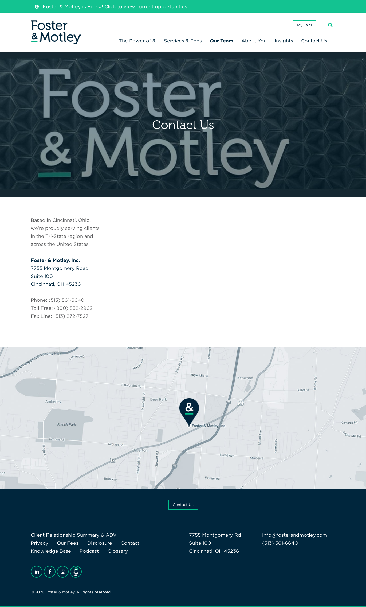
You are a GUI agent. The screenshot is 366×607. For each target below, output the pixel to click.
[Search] (330, 25)
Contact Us (183, 504)
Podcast (89, 551)
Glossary (118, 551)
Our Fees (67, 543)
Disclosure (99, 543)
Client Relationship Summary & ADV (74, 535)
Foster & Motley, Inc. (55, 260)
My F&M (304, 25)
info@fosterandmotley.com (294, 535)
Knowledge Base (51, 551)
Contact (130, 543)
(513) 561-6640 (280, 543)
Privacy (39, 543)
